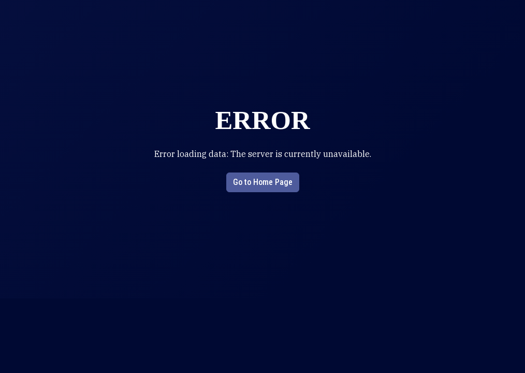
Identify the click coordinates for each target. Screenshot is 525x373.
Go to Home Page (263, 182)
